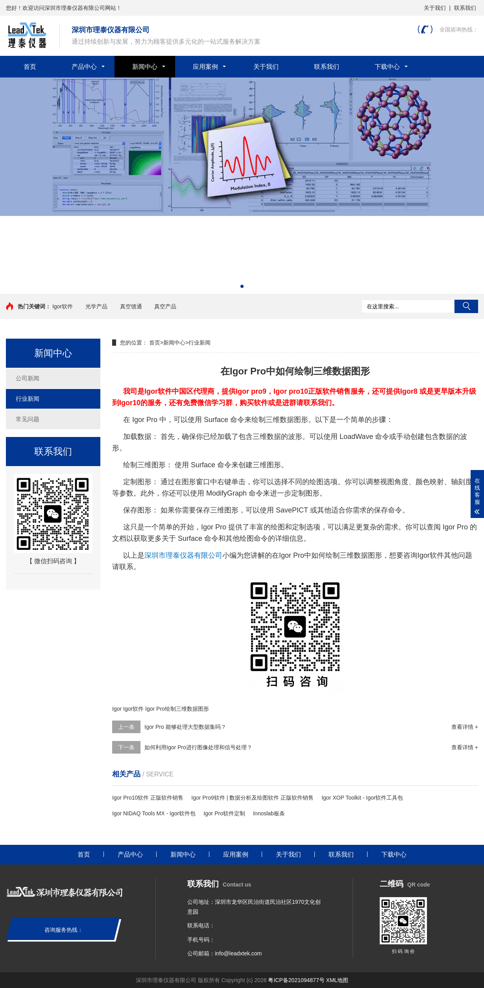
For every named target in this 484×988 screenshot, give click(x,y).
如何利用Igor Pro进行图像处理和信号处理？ (198, 747)
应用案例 (205, 66)
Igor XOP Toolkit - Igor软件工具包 (362, 797)
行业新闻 (27, 398)
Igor (117, 709)
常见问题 (27, 419)
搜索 (466, 306)
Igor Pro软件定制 (224, 813)
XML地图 (337, 980)
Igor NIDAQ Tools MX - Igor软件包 (154, 813)
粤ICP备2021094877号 (296, 980)
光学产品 (96, 306)
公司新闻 (27, 378)
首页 (30, 66)
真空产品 (165, 306)
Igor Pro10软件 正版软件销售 (147, 797)
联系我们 (465, 8)
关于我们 (435, 8)
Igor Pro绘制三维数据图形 (177, 709)
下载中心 (387, 66)
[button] (242, 286)
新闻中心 (144, 66)
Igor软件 (62, 306)
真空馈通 (131, 306)
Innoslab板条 (269, 813)
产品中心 (84, 66)
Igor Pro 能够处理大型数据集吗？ (185, 727)
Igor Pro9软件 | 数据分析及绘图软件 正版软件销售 (252, 797)
